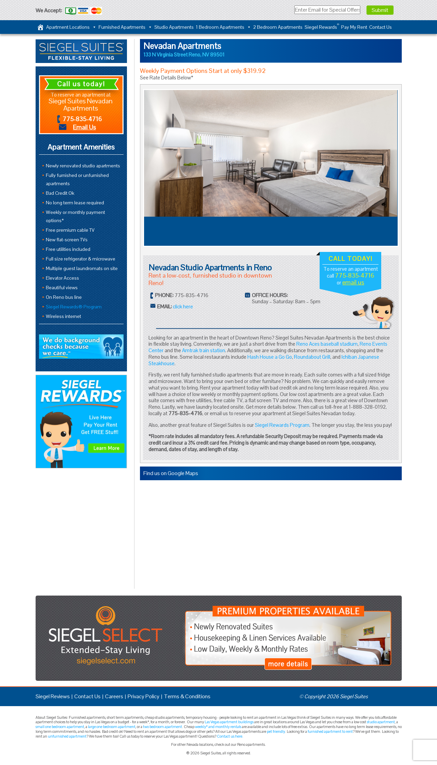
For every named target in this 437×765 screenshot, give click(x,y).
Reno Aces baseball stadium (327, 344)
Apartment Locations (71, 27)
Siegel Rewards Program (282, 425)
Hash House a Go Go (269, 357)
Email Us (84, 127)
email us (353, 282)
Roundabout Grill (312, 357)
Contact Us (380, 27)
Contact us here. (230, 736)
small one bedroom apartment (60, 726)
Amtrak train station (203, 350)
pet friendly (276, 731)
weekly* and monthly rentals (218, 726)
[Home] (40, 27)
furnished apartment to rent (330, 731)
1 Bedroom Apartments (223, 27)
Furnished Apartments (125, 27)
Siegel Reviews (53, 696)
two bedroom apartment (162, 726)
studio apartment (381, 721)
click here (183, 306)
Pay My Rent (354, 27)
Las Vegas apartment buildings (229, 721)
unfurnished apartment (67, 736)
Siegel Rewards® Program (74, 307)
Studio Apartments (174, 27)
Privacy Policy (143, 696)
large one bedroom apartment (112, 726)
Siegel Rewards (322, 26)
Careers (114, 696)
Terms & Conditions (187, 696)
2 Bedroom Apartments (278, 27)
